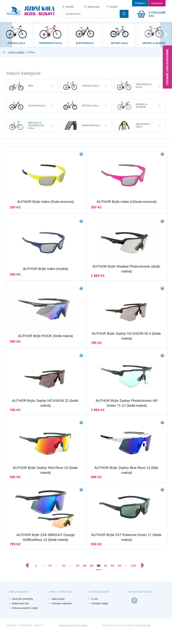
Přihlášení (140, 3)
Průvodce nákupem (62, 603)
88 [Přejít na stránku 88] (85, 565)
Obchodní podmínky (22, 599)
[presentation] (6, 34)
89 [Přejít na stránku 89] (91, 565)
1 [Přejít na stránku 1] (36, 565)
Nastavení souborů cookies (73, 625)
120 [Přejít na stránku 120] (133, 565)
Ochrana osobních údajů (25, 608)
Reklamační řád (20, 603)
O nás (94, 599)
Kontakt (113, 6)
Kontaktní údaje (99, 603)
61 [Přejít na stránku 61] (64, 565)
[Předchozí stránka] (29, 565)
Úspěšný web (143, 625)
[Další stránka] (141, 565)
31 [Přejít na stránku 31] (50, 565)
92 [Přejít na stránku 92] (112, 565)
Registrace (157, 3)
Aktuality (70, 6)
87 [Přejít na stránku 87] (78, 565)
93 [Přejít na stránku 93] (119, 565)
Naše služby (94, 6)
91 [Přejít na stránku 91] (105, 565)
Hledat (124, 14)
